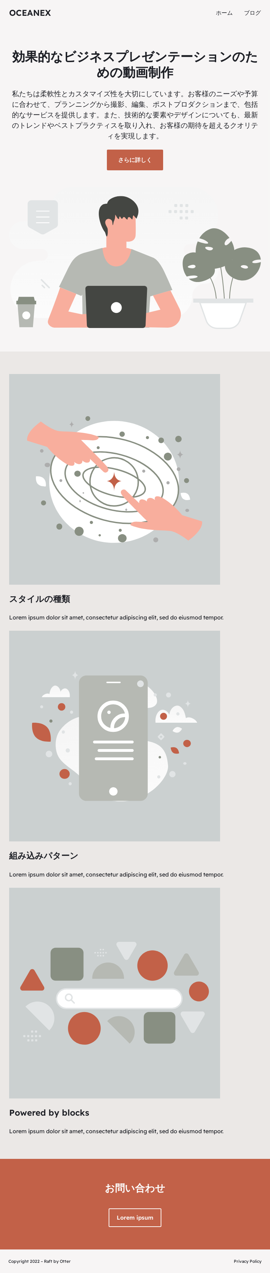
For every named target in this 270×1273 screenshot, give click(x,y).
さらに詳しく (135, 159)
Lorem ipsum (135, 1217)
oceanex (30, 12)
